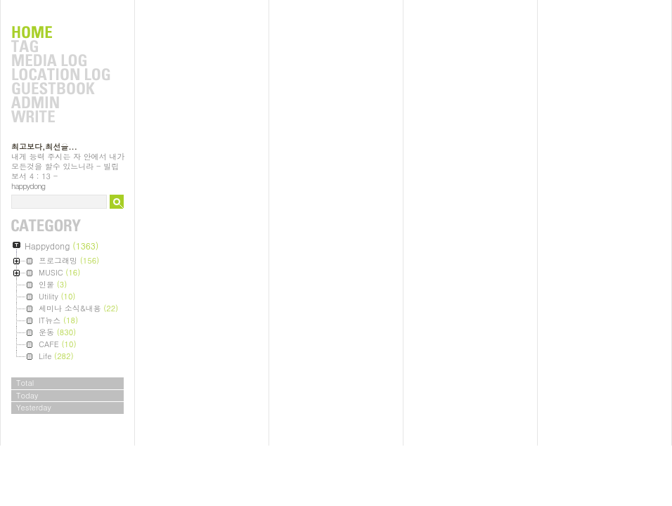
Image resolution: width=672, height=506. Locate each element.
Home (60, 33)
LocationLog (60, 75)
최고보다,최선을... (44, 146)
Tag (60, 47)
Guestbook (60, 89)
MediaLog (60, 61)
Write (60, 117)
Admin (60, 103)
